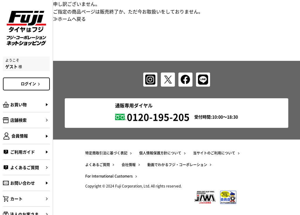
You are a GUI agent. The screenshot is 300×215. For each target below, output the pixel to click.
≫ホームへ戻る (69, 18)
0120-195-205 (158, 117)
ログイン (31, 84)
